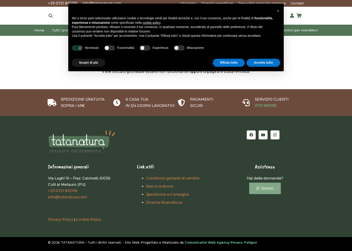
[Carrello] (299, 16)
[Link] (292, 15)
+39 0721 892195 (62, 191)
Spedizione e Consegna (167, 194)
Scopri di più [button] (88, 62)
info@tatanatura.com (67, 197)
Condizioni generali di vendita (172, 178)
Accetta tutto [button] (263, 62)
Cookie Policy (88, 219)
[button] (50, 15)
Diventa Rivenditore (164, 202)
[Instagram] (275, 134)
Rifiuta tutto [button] (229, 62)
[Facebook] (251, 134)
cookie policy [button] (151, 22)
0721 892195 (266, 106)
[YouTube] (263, 134)
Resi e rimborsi (159, 186)
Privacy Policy (60, 219)
